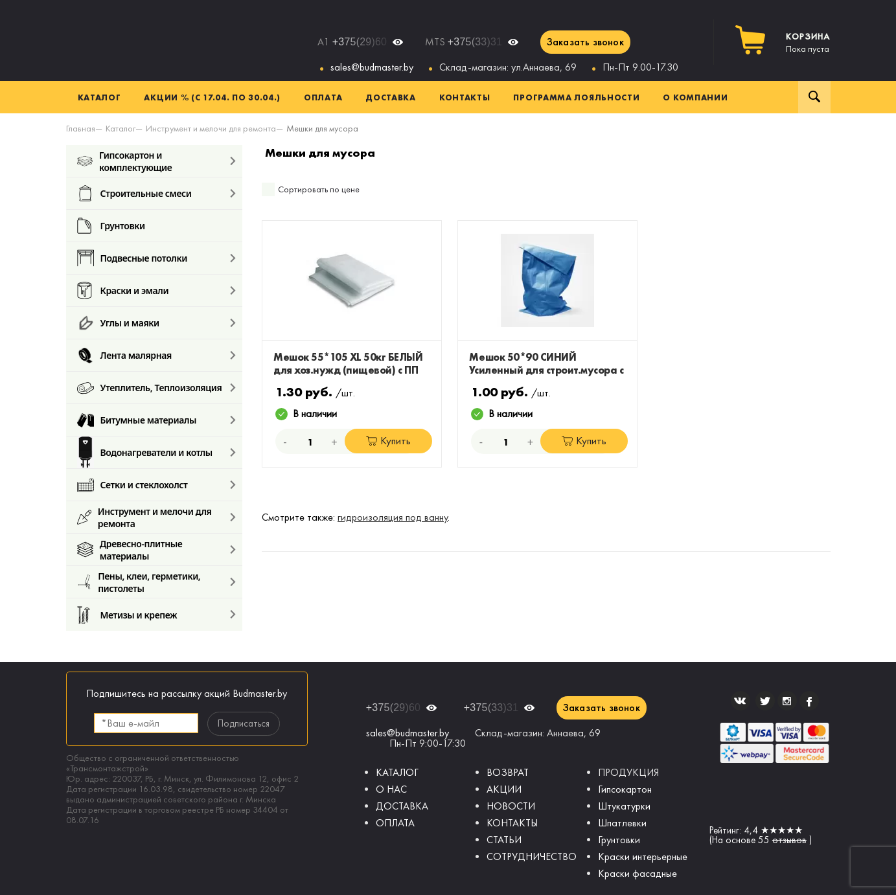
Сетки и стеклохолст (132, 485)
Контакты (464, 97)
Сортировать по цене (319, 189)
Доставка (390, 97)
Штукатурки (624, 806)
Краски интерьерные (642, 856)
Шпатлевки (622, 823)
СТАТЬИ (504, 839)
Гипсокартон (625, 789)
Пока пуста (808, 42)
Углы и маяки (118, 323)
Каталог (99, 97)
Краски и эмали (123, 290)
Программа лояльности (576, 97)
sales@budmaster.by (371, 67)
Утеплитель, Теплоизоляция (149, 387)
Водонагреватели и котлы (145, 452)
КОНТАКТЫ (512, 823)
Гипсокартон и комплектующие (124, 161)
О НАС (391, 789)
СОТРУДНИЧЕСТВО (532, 856)
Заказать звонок (585, 42)
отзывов (789, 840)
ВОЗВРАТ (508, 772)
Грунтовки (111, 226)
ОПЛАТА (395, 823)
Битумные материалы (137, 420)
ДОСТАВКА (402, 806)
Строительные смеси (134, 193)
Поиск (814, 97)
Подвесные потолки (132, 258)
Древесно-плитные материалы (130, 549)
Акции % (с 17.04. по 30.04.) (212, 97)
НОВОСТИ (511, 806)
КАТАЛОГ (397, 772)
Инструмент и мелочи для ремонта (144, 517)
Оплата (323, 97)
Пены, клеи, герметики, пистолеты (139, 582)
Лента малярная (124, 355)
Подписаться (244, 723)
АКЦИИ (504, 789)
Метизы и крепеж (127, 614)
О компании (695, 97)
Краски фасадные (637, 873)
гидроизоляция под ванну (393, 517)
